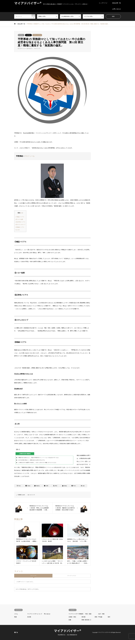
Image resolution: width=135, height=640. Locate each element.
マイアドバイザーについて (34, 614)
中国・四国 (88, 614)
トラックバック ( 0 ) (71, 575)
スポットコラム (37, 35)
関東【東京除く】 (87, 620)
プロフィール (29, 156)
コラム (21, 35)
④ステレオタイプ (20, 224)
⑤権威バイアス (19, 227)
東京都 (83, 617)
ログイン (30, 589)
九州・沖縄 (101, 614)
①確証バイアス (19, 216)
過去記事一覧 (116, 3)
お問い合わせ (116, 9)
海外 (109, 617)
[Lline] (46, 485)
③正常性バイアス (20, 222)
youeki (23, 494)
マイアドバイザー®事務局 (76, 614)
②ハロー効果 (19, 219)
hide (21, 212)
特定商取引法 (61, 634)
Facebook (14, 632)
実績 (15, 617)
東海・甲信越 (98, 617)
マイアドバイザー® (67, 630)
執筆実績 (28, 35)
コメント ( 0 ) (33, 575)
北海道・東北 (72, 617)
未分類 (29, 617)
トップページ (103, 3)
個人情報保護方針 (72, 634)
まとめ (17, 229)
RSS (17, 632)
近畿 (70, 620)
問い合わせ (47, 614)
